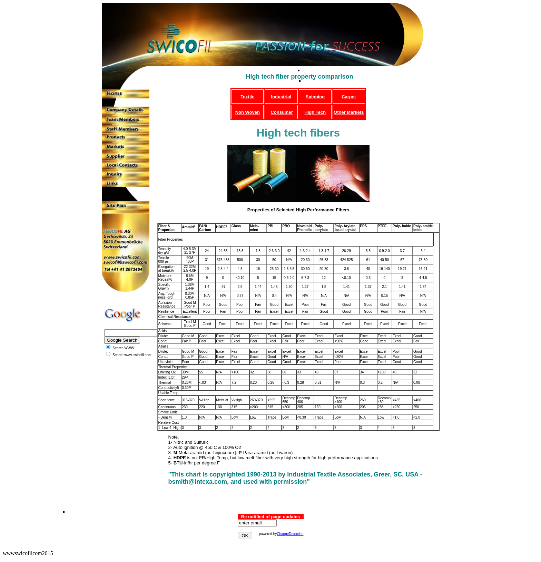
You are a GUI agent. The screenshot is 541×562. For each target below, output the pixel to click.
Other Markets (349, 112)
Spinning (315, 96)
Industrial (281, 96)
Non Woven (247, 112)
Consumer (281, 112)
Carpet (349, 96)
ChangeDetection (290, 534)
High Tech (315, 112)
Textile (247, 96)
